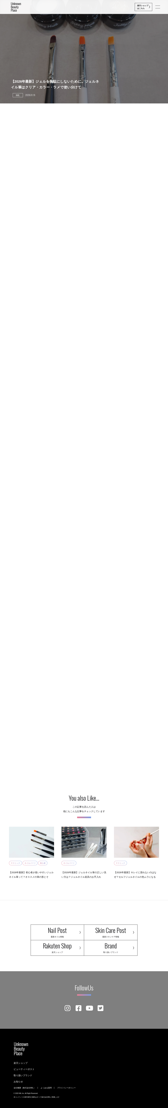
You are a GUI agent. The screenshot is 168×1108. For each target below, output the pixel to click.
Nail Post (57, 931)
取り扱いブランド (23, 1075)
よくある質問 (46, 1088)
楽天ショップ (21, 1063)
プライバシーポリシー (66, 1088)
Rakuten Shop (57, 947)
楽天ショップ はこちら (143, 6)
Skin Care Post (110, 931)
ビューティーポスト (24, 1069)
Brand (110, 947)
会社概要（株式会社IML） (24, 1088)
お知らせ (18, 1081)
